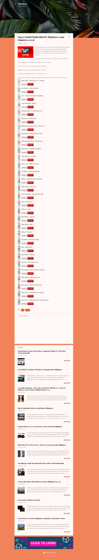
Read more (67, 361)
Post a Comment (23, 316)
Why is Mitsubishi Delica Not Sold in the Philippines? (36, 408)
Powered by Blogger (49, 552)
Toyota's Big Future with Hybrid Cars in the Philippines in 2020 (39, 482)
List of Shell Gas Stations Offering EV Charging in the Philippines (40, 370)
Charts (27, 310)
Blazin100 (22, 4)
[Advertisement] (79, 33)
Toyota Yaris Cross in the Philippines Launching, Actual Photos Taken (41, 518)
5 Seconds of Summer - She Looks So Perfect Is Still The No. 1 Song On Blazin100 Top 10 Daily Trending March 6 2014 (41, 389)
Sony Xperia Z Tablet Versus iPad (29, 500)
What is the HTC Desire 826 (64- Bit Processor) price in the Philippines (42, 445)
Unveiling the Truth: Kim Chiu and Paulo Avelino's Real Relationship (41, 463)
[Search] (83, 4)
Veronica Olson (53, 555)
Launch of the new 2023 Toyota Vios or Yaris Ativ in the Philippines (40, 427)
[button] (69, 37)
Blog (23, 310)
